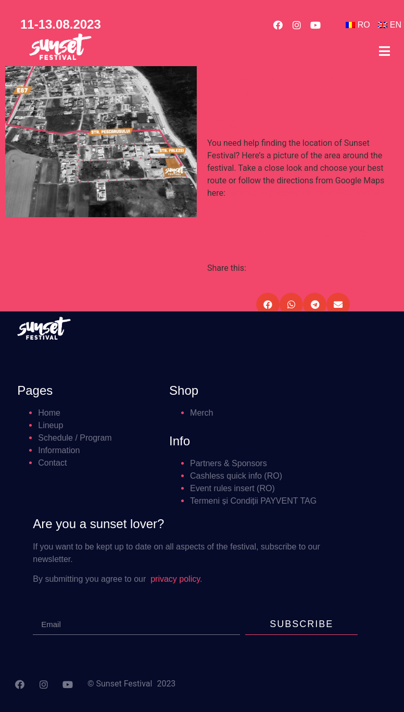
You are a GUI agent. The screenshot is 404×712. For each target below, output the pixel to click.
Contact (52, 462)
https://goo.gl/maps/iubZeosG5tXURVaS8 (303, 193)
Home (49, 412)
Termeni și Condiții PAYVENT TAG (253, 500)
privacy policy (175, 578)
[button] (303, 234)
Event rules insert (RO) (232, 488)
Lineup (50, 425)
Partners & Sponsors (228, 463)
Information (59, 450)
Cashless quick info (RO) (236, 475)
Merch (201, 412)
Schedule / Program (74, 437)
